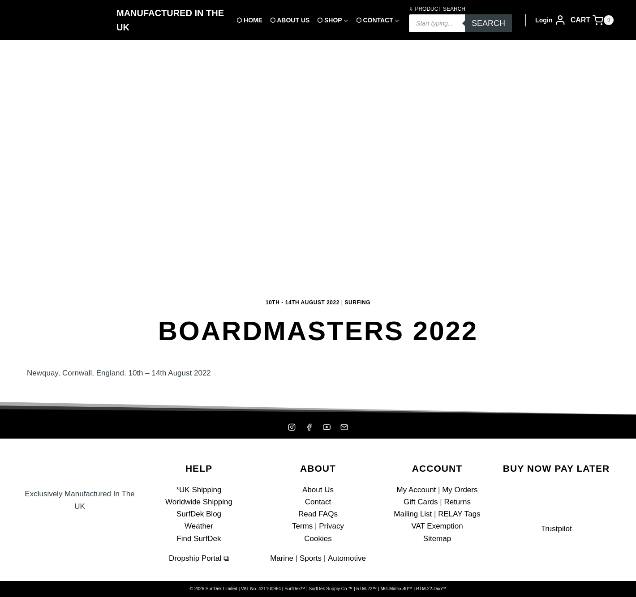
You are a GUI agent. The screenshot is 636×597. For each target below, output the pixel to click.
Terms (302, 526)
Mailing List (413, 514)
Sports (311, 558)
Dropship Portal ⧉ (199, 558)
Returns (457, 502)
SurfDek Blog (198, 514)
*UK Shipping (198, 490)
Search (488, 23)
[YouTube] (327, 427)
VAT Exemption (437, 526)
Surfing (358, 302)
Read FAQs (318, 514)
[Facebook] (309, 427)
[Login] (550, 20)
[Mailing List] (344, 427)
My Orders (459, 490)
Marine (282, 558)
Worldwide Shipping (198, 502)
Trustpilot (556, 529)
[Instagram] (291, 427)
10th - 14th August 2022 (302, 302)
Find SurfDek (198, 538)
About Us (318, 490)
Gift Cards (421, 502)
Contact (318, 502)
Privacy (331, 526)
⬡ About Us (289, 20)
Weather (199, 526)
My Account (416, 490)
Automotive (346, 558)
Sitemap (437, 538)
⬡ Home (249, 20)
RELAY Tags (459, 514)
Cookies (317, 538)
